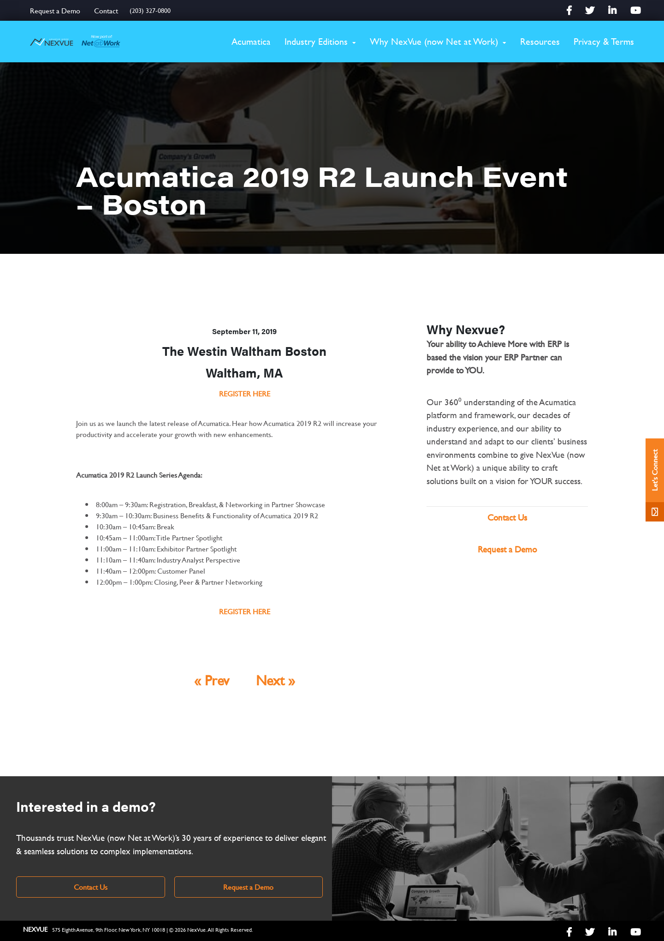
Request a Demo (55, 10)
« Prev (211, 680)
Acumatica (251, 41)
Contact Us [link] (90, 886)
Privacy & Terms (604, 41)
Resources (540, 41)
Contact (106, 10)
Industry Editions (316, 41)
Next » (275, 680)
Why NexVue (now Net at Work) (434, 41)
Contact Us (507, 517)
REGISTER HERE (244, 393)
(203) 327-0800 (150, 10)
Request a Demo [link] (248, 886)
